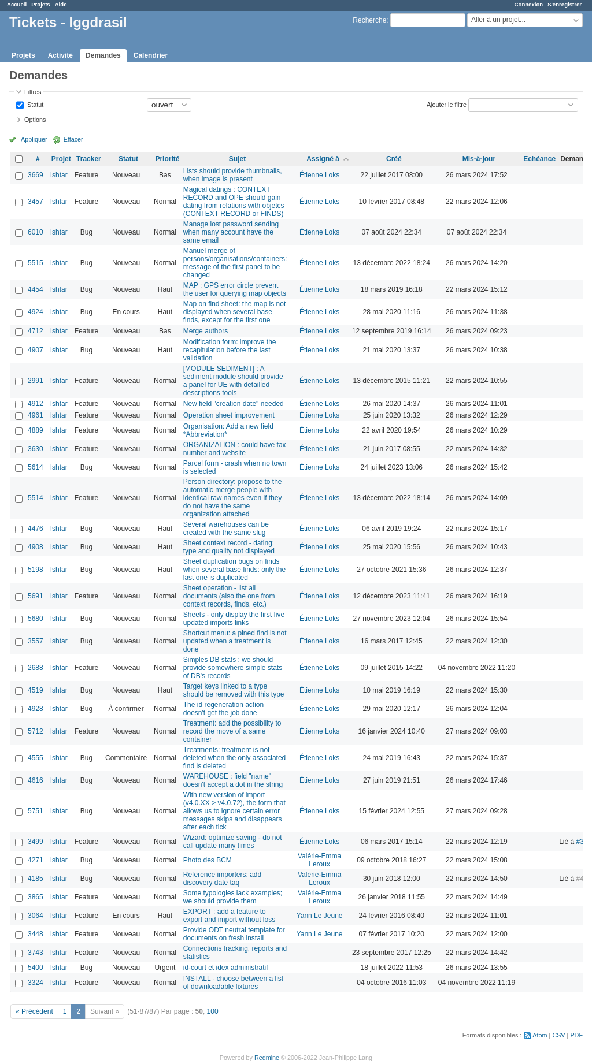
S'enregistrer (564, 4)
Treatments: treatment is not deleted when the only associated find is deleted (234, 758)
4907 (35, 350)
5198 (35, 570)
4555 (35, 758)
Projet (61, 159)
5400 (35, 967)
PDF (576, 1035)
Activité (60, 55)
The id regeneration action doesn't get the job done (223, 709)
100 (213, 1011)
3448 (35, 934)
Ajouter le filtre (447, 104)
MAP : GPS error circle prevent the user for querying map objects (234, 289)
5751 (35, 811)
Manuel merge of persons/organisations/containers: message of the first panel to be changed (235, 263)
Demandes (103, 55)
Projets (40, 4)
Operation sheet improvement (229, 415)
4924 (35, 312)
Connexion (529, 4)
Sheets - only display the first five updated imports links (233, 619)
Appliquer (34, 139)
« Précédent (34, 1011)
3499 (35, 842)
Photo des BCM (207, 860)
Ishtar (59, 175)
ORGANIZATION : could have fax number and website (234, 449)
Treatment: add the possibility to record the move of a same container (232, 731)
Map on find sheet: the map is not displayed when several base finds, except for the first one (234, 312)
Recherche (369, 20)
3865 (35, 897)
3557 (35, 641)
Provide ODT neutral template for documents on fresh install (234, 934)
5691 (35, 596)
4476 (35, 528)
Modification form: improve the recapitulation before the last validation (229, 350)
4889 (35, 430)
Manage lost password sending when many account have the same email (231, 232)
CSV (558, 1035)
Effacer (73, 139)
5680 (35, 619)
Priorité (167, 159)
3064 (35, 916)
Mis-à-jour (478, 159)
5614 (35, 467)
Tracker (88, 159)
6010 (35, 232)
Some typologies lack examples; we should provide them (232, 897)
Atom (539, 1035)
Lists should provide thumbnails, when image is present (232, 175)
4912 (35, 404)
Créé (394, 159)
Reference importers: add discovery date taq (222, 878)
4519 (35, 690)
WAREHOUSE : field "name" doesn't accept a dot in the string (233, 780)
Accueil (17, 4)
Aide (61, 4)
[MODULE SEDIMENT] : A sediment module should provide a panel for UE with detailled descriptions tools (233, 380)
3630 (35, 449)
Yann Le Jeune (320, 916)
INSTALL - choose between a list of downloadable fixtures (233, 982)
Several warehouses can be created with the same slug (226, 528)
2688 (35, 668)
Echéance (539, 159)
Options (35, 119)
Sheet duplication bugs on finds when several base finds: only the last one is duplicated (234, 569)
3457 (35, 202)
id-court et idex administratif (225, 967)
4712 (35, 331)
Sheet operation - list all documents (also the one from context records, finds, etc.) (229, 596)
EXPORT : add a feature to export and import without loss (229, 915)
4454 (35, 289)
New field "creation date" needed (233, 404)
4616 (35, 780)
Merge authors (205, 331)
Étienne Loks (319, 175)
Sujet (237, 159)
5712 (35, 731)
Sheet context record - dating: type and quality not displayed (229, 547)
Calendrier (151, 55)
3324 (35, 983)
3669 (35, 175)
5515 (35, 263)
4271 (35, 860)
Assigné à (322, 159)
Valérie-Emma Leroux (319, 860)
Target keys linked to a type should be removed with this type (233, 690)
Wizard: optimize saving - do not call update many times (232, 842)
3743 (35, 952)
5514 (35, 498)
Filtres (32, 91)
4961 (35, 415)
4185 (35, 879)
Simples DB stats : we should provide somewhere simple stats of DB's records (232, 668)
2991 (35, 381)
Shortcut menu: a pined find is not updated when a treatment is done (235, 641)
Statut (34, 104)
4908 (35, 547)
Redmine (266, 1057)
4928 (35, 709)
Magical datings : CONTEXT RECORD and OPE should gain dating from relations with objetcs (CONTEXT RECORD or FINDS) (233, 201)
